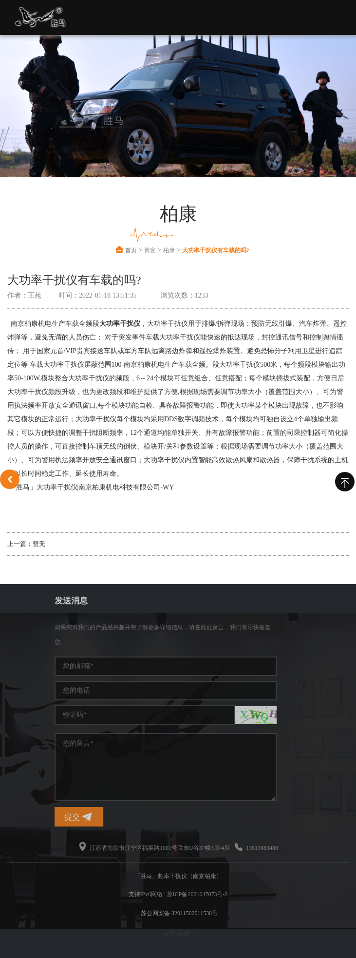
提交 (238, 817)
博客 (150, 250)
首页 (131, 250)
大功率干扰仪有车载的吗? (215, 250)
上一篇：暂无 (26, 543)
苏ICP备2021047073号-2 (197, 894)
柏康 (169, 250)
